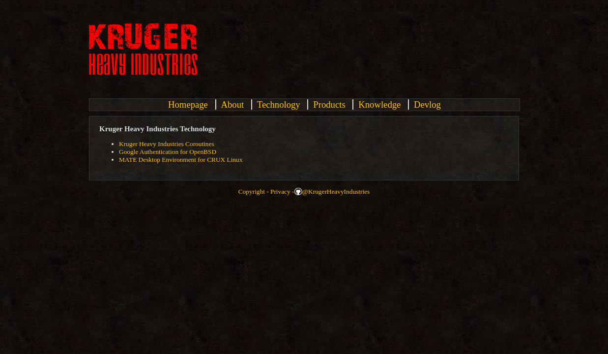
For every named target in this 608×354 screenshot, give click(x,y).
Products (329, 104)
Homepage (188, 104)
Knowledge (379, 104)
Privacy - (282, 191)
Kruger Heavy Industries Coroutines (166, 144)
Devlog (427, 104)
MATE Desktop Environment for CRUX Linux (180, 159)
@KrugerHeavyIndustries (336, 191)
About (232, 104)
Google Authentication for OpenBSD (167, 151)
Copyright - (253, 191)
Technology (278, 104)
